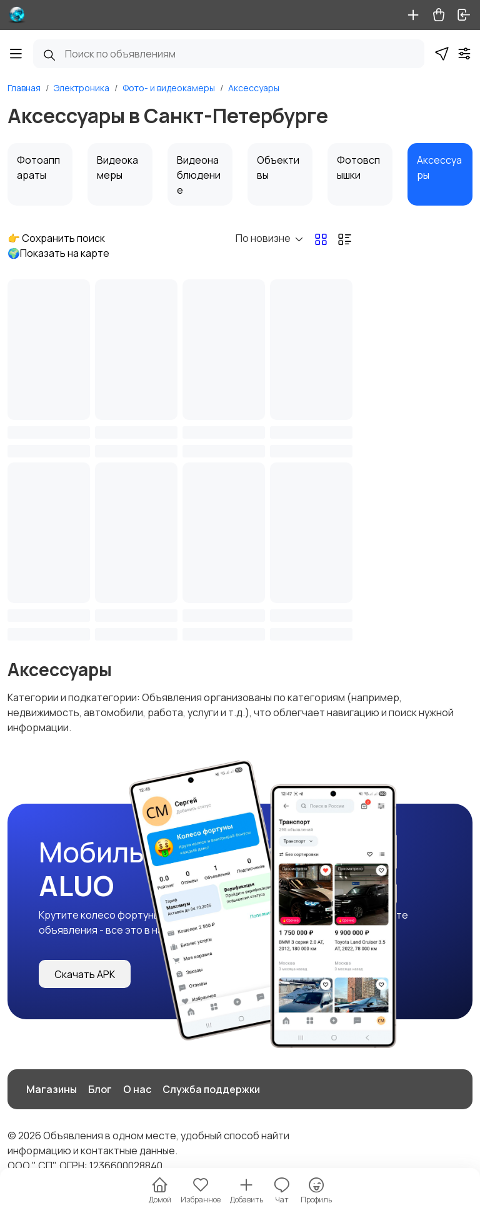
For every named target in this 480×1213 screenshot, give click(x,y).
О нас (137, 1089)
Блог (100, 1089)
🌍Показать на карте (58, 253)
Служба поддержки (211, 1089)
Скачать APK (84, 974)
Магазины (51, 1089)
